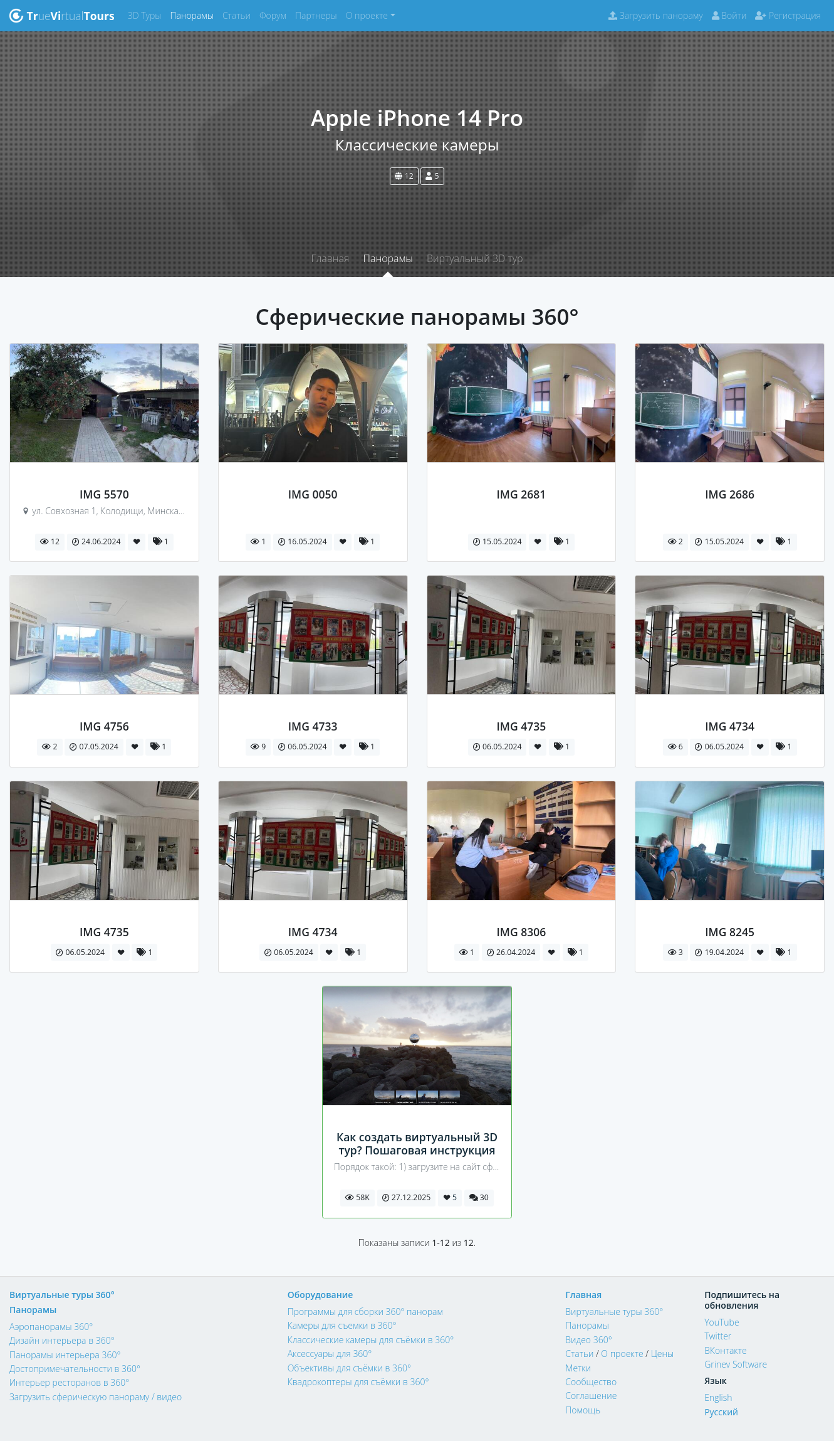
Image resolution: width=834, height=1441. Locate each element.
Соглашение (591, 1395)
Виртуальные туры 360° (62, 1295)
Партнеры (318, 14)
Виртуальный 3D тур (475, 258)
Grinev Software (735, 1364)
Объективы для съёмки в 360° (349, 1368)
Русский (721, 1412)
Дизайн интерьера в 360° (62, 1340)
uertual (62, 15)
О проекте (622, 1353)
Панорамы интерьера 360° (64, 1355)
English (718, 1397)
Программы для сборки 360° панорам (365, 1311)
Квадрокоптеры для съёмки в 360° (358, 1382)
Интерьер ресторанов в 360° (69, 1382)
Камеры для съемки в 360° (342, 1325)
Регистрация (788, 15)
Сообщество (591, 1382)
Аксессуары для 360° (330, 1353)
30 (479, 1197)
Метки (578, 1368)
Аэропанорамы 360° (51, 1327)
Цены (662, 1353)
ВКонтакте (725, 1350)
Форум (275, 14)
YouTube (721, 1322)
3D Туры (147, 14)
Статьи (238, 14)
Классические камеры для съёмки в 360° (371, 1340)
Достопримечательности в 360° (74, 1369)
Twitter (717, 1336)
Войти (729, 15)
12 (404, 176)
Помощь (582, 1410)
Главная (330, 258)
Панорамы (194, 14)
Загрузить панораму (655, 15)
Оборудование (320, 1295)
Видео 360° (588, 1340)
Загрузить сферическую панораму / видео (95, 1397)
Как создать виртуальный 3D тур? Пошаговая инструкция (417, 1143)
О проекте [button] (367, 15)
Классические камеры (417, 144)
